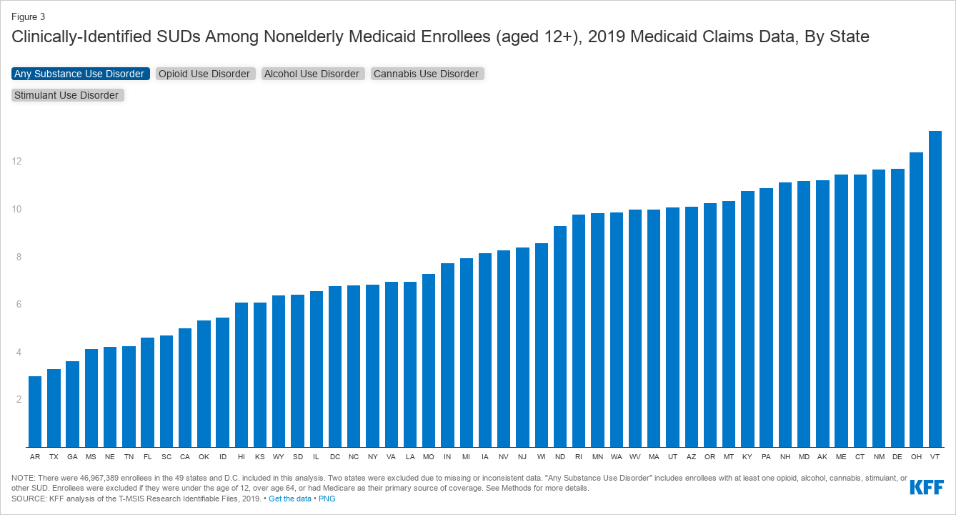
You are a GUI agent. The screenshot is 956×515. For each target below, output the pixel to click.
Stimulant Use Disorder (67, 95)
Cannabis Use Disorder (428, 73)
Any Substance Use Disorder (80, 73)
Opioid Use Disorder (206, 73)
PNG (327, 498)
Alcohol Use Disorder (313, 73)
